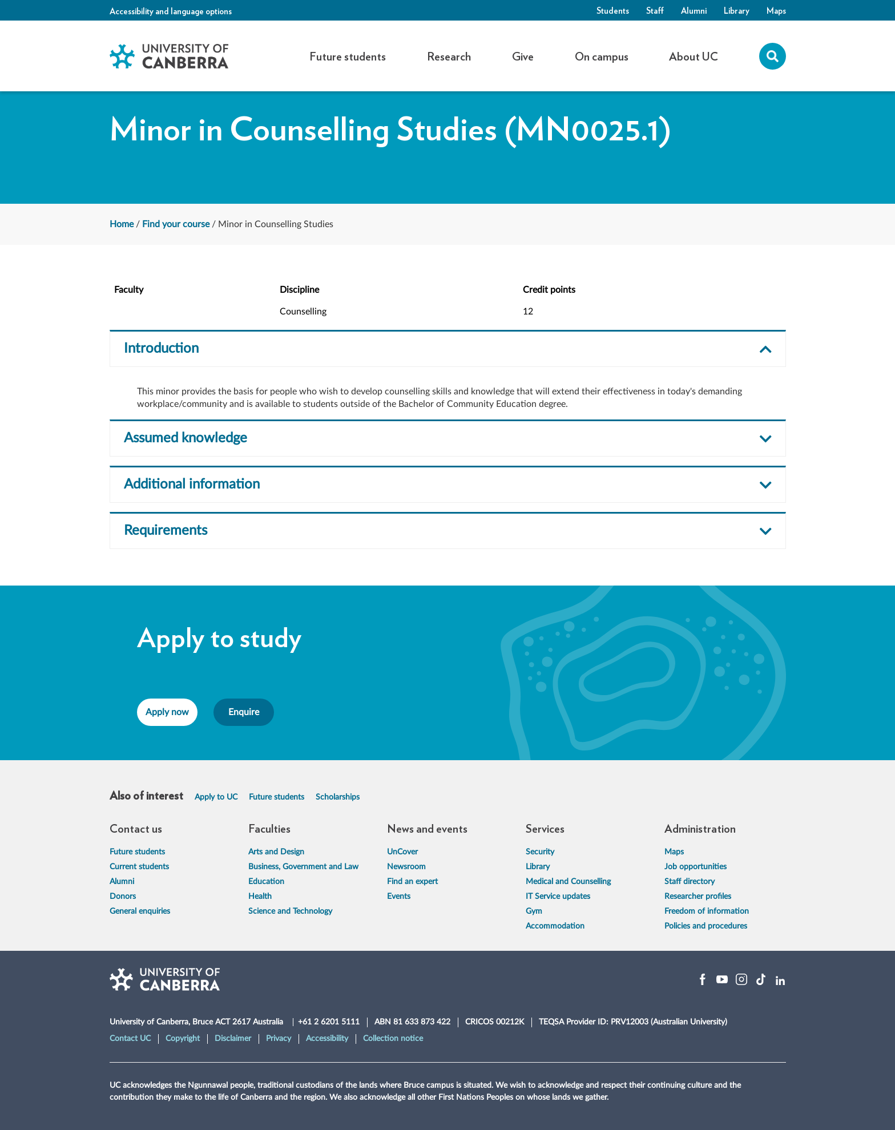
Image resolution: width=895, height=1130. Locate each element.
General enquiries (140, 911)
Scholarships (338, 797)
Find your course (175, 224)
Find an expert (412, 882)
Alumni (694, 10)
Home (122, 224)
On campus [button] (601, 56)
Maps (776, 10)
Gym (534, 911)
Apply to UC (216, 797)
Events (398, 897)
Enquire (243, 712)
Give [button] (523, 56)
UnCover (402, 852)
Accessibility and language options (171, 11)
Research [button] (449, 56)
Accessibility (327, 1039)
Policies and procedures (705, 926)
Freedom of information (706, 911)
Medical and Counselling (568, 882)
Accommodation (555, 926)
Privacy (278, 1039)
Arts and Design (276, 852)
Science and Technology (290, 911)
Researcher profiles (697, 897)
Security (540, 852)
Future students (276, 797)
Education (266, 882)
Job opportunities (695, 867)
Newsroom (406, 867)
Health (260, 897)
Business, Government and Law (303, 867)
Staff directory (689, 882)
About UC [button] (693, 56)
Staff (655, 10)
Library (736, 10)
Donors (123, 897)
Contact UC (130, 1039)
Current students (139, 867)
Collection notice (393, 1039)
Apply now (167, 712)
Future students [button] (347, 56)
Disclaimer (233, 1039)
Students (612, 10)
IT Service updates (558, 897)
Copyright (183, 1039)
